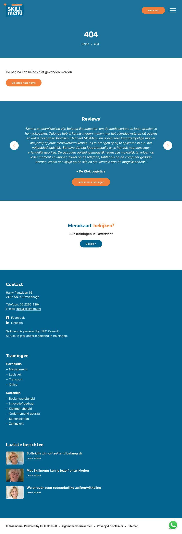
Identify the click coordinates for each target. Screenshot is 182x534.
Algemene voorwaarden (76, 526)
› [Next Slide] (168, 145)
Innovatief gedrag (21, 403)
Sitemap (133, 526)
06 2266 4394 (30, 304)
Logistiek (15, 374)
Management (18, 369)
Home (85, 44)
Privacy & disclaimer (110, 526)
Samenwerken (19, 419)
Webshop (153, 10)
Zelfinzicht (16, 423)
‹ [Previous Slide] (14, 145)
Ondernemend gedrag (24, 413)
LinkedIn (17, 323)
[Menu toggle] (173, 10)
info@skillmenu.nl (28, 309)
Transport (16, 379)
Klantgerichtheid (20, 408)
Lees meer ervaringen (91, 182)
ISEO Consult (50, 331)
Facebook (18, 317)
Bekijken (91, 243)
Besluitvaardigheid (22, 398)
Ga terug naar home (24, 82)
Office (13, 384)
